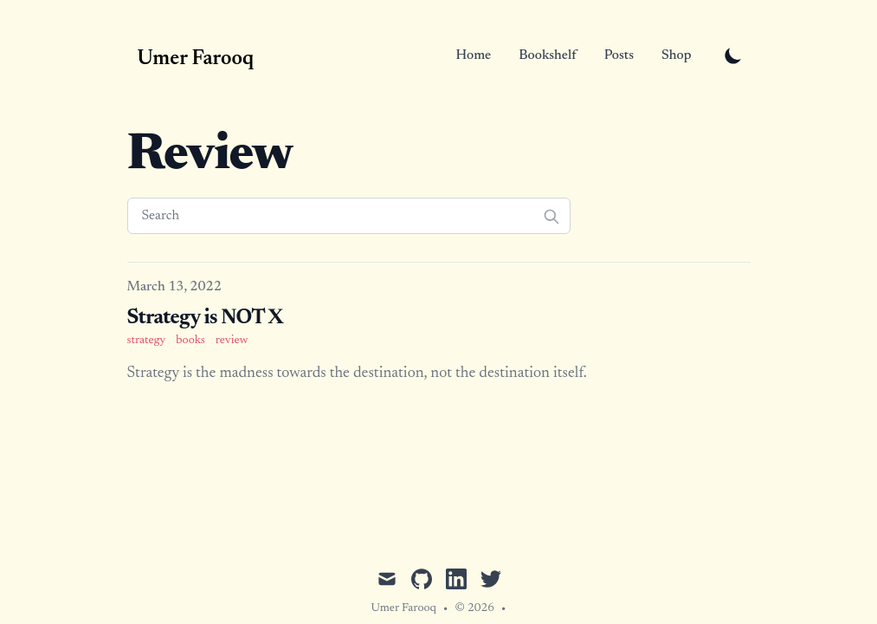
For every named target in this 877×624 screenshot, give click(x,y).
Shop (676, 55)
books (190, 341)
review (232, 341)
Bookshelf (547, 55)
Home (474, 55)
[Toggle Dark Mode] (733, 55)
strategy (146, 341)
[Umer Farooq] (190, 55)
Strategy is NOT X (205, 318)
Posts (619, 55)
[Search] (349, 216)
